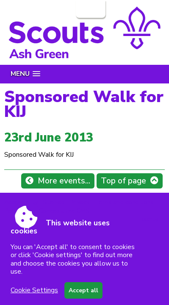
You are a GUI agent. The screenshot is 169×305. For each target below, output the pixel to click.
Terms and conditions (124, 202)
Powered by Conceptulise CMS (46, 210)
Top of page (123, 180)
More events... (64, 180)
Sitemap (54, 202)
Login (90, 9)
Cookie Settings (34, 290)
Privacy (79, 202)
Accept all (83, 290)
